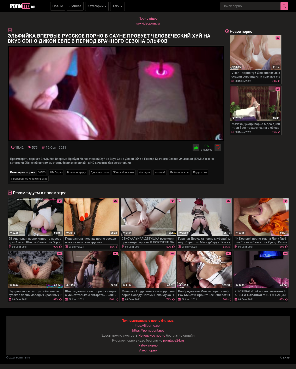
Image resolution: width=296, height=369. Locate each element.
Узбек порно (148, 345)
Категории (97, 6)
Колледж (144, 172)
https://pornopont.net (148, 330)
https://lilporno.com (148, 326)
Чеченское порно (151, 335)
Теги (117, 6)
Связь (285, 357)
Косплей (160, 172)
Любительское (179, 172)
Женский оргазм (123, 172)
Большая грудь (76, 172)
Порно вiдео (147, 18)
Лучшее (75, 6)
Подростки (200, 172)
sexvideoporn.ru (148, 23)
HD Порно (56, 172)
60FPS (42, 172)
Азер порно (148, 350)
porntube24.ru (173, 340)
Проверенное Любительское (29, 178)
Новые (58, 6)
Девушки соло (100, 172)
